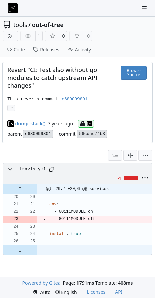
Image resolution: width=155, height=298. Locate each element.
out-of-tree (48, 24)
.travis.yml (31, 169)
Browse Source (133, 73)
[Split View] (130, 155)
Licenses (96, 292)
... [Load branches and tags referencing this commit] (11, 107)
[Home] (12, 8)
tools (20, 24)
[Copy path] (51, 169)
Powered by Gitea (41, 283)
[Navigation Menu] (145, 8)
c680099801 (38, 133)
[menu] (145, 155)
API (118, 292)
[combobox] (115, 155)
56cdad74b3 (92, 133)
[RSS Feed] (10, 36)
